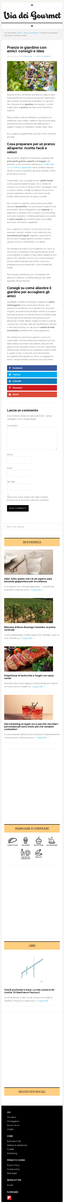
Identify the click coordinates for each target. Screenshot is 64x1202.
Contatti (10, 1149)
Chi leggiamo (13, 1121)
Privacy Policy (13, 1165)
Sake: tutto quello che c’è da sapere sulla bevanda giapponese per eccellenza (28, 580)
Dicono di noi (13, 1125)
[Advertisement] (32, 783)
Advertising (12, 1153)
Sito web (11, 482)
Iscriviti (10, 1185)
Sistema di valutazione (17, 1145)
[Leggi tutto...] (37, 590)
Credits (10, 1129)
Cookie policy (13, 1169)
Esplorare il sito (14, 1141)
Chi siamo (11, 1117)
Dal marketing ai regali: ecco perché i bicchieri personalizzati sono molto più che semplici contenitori (31, 727)
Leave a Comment (43, 56)
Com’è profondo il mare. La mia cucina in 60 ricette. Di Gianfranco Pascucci (29, 991)
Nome (10, 455)
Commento (13, 426)
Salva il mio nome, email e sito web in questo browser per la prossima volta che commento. (28, 498)
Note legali (12, 1173)
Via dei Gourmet (32, 15)
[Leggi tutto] (42, 1001)
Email (10, 468)
